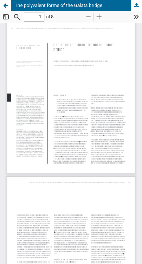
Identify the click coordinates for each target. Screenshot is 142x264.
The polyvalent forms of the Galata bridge (58, 5)
